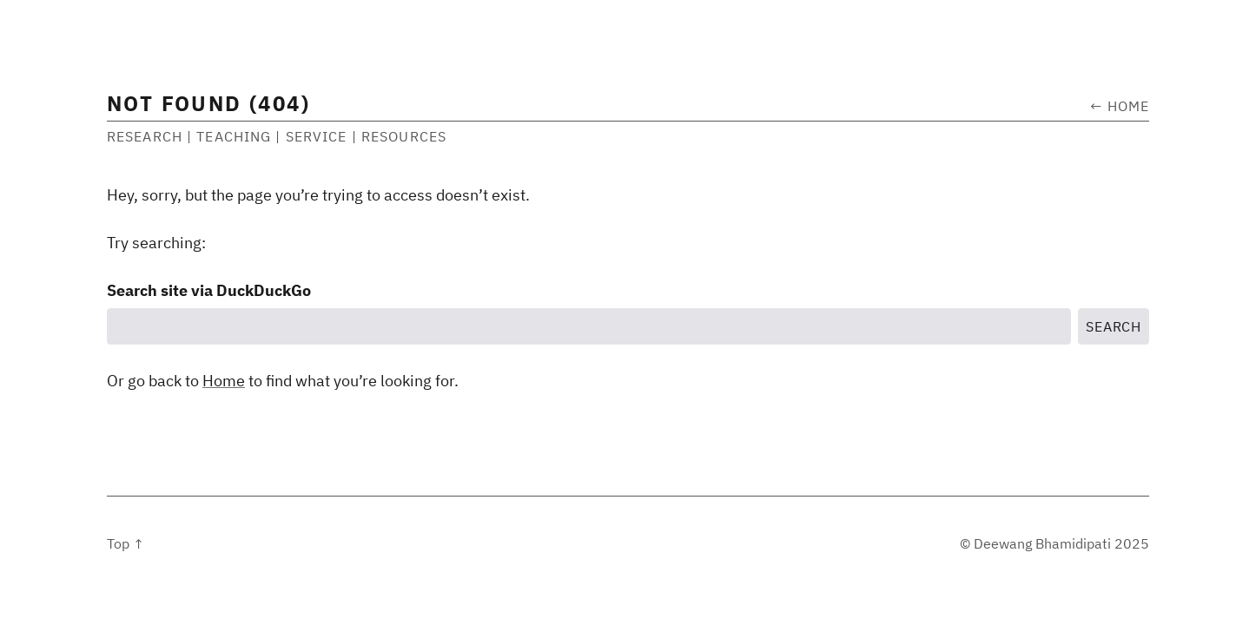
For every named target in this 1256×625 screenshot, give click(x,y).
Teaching (233, 136)
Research (144, 136)
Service (316, 136)
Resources (403, 136)
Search (1113, 326)
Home (223, 381)
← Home (1119, 106)
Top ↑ (125, 543)
